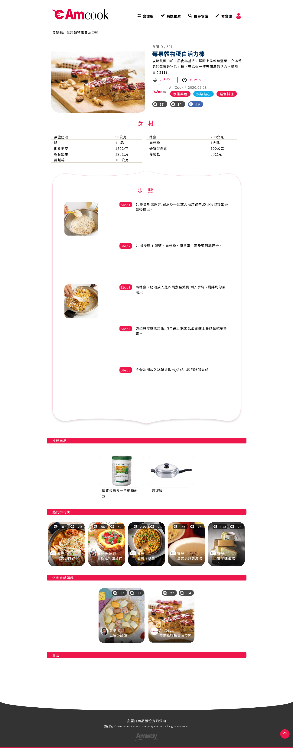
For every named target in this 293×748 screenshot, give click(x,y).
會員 (238, 16)
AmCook (80, 14)
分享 (195, 104)
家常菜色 (180, 93)
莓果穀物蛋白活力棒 (83, 32)
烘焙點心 (203, 93)
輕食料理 (227, 93)
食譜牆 (148, 16)
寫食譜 (226, 16)
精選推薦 (174, 16)
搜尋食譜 (201, 16)
